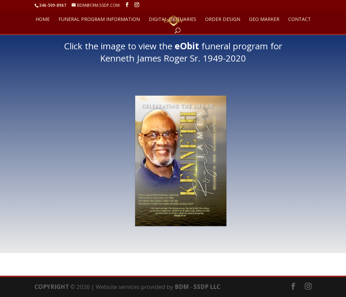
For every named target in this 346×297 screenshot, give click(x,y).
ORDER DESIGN (222, 19)
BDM (182, 287)
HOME (42, 19)
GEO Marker (264, 19)
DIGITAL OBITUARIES (172, 19)
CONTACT (299, 19)
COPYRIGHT (51, 287)
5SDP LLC (207, 287)
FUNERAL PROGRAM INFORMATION (99, 19)
